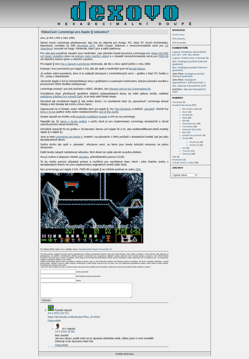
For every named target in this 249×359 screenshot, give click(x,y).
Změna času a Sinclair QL (195, 58)
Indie (174, 157)
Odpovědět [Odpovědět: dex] (61, 347)
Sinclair (185, 138)
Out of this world (108, 111)
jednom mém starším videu (91, 56)
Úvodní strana (178, 35)
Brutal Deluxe (137, 68)
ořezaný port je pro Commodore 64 (130, 88)
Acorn (184, 112)
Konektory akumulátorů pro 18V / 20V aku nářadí (189, 53)
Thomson (186, 151)
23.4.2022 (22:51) (58, 315)
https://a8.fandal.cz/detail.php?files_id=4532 (74, 319)
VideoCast (186, 154)
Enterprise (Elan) (189, 129)
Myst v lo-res (48, 111)
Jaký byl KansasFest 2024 (191, 85)
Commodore (187, 126)
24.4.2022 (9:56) (65, 334)
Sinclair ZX (194, 145)
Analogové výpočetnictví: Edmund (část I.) (189, 81)
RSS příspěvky (178, 39)
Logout (176, 52)
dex (174, 61)
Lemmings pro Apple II (69, 136)
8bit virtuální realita (190, 109)
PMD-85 (164, 56)
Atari (184, 121)
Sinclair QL (194, 142)
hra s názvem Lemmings (75, 63)
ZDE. (138, 169)
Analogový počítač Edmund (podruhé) (189, 63)
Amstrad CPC (86, 45)
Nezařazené (177, 160)
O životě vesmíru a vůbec (183, 162)
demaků (149, 108)
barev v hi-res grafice (73, 121)
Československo (189, 123)
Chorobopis (177, 102)
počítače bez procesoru (192, 135)
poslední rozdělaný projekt (91, 116)
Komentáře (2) (105, 249)
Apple (184, 118)
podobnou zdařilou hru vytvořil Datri (61, 96)
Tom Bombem (123, 108)
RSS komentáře (179, 43)
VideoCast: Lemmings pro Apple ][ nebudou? (75, 32)
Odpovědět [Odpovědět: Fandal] (54, 323)
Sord (184, 148)
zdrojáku (84, 156)
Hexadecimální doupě (181, 105)
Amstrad (186, 115)
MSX (184, 132)
